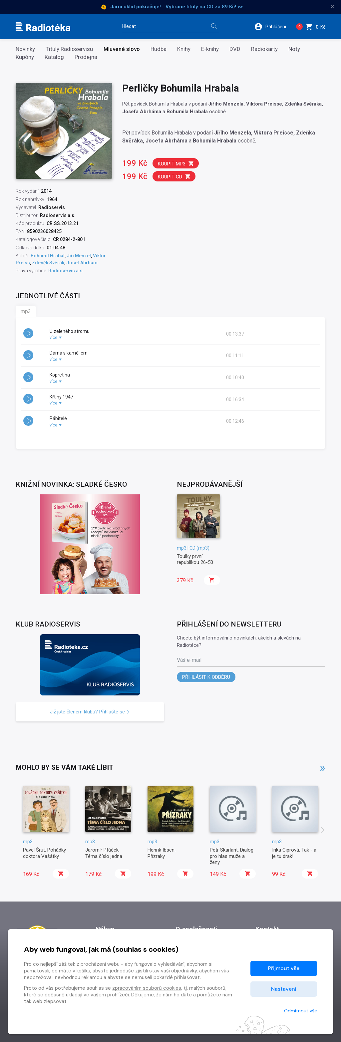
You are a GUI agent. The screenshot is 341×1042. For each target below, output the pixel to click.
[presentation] (322, 830)
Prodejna (86, 57)
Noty (294, 49)
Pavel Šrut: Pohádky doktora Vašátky (44, 853)
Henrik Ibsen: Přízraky (161, 853)
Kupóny (25, 57)
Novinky (25, 49)
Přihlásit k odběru (206, 677)
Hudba (159, 49)
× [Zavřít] (332, 6)
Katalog (54, 57)
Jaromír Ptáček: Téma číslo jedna (103, 853)
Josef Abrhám (82, 262)
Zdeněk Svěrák (48, 262)
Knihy (183, 49)
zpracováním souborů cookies (146, 988)
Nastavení (283, 988)
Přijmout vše (283, 968)
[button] (272, 26)
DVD (234, 49)
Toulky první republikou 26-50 (195, 559)
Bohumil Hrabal (48, 255)
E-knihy (210, 49)
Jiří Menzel (79, 255)
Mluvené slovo (122, 49)
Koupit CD (174, 176)
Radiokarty (264, 49)
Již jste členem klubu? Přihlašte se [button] (90, 712)
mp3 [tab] (26, 311)
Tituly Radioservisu (69, 49)
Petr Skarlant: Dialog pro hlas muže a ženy (231, 856)
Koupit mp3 (176, 163)
